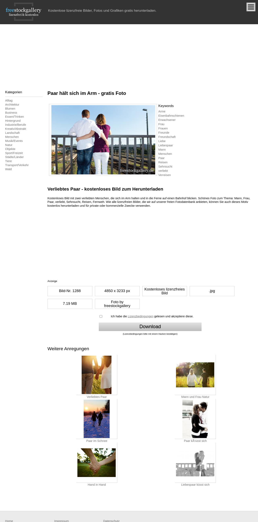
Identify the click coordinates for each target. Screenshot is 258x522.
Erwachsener (167, 120)
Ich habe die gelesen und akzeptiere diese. (152, 316)
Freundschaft (167, 136)
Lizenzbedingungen (140, 316)
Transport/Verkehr (17, 165)
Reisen (163, 162)
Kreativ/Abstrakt (15, 128)
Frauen (163, 128)
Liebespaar (165, 145)
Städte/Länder (14, 157)
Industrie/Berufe (15, 124)
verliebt (163, 170)
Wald (8, 169)
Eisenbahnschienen (171, 115)
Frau (161, 124)
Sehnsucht (165, 166)
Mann (162, 149)
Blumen (10, 108)
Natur (8, 145)
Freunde (164, 132)
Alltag (9, 100)
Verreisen (164, 175)
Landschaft (12, 132)
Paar (161, 158)
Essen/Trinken (14, 116)
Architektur (12, 104)
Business (11, 112)
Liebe (162, 141)
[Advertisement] (129, 54)
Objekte (10, 149)
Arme (161, 111)
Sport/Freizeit (14, 153)
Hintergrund (13, 120)
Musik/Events (14, 141)
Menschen (12, 136)
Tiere (8, 161)
